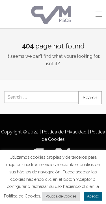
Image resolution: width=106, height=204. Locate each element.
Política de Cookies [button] (61, 196)
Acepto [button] (93, 196)
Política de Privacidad (64, 132)
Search (90, 97)
